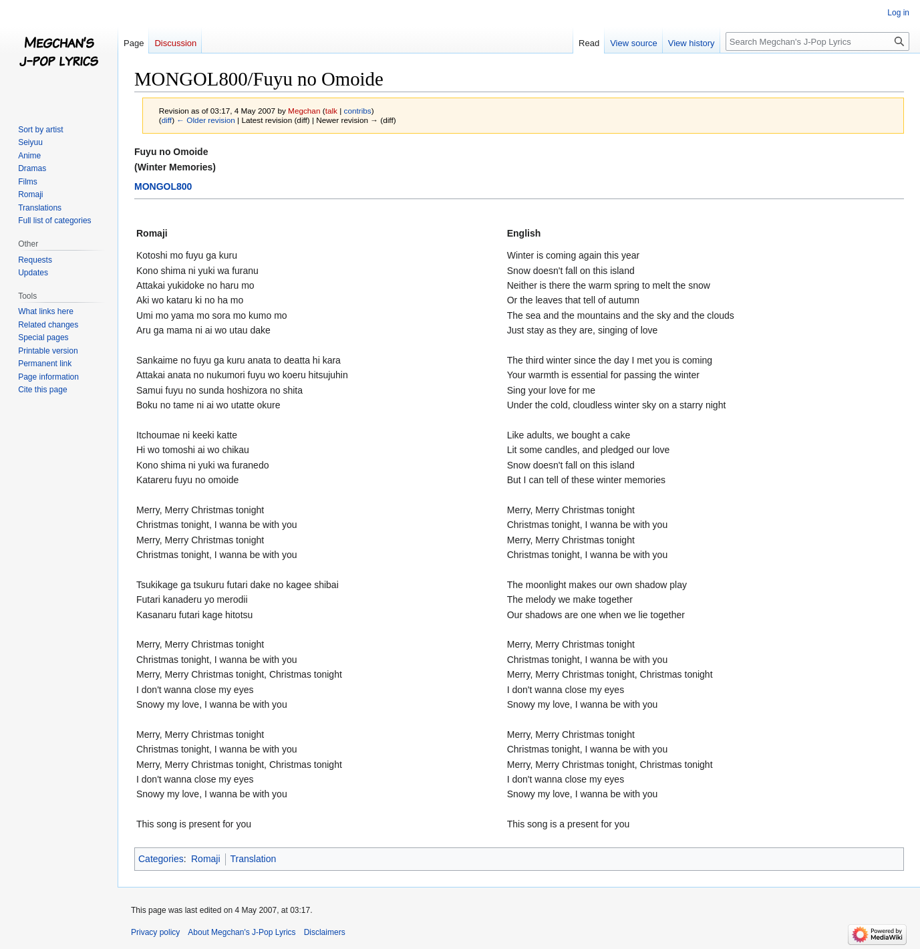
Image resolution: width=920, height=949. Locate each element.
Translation (254, 858)
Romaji (205, 858)
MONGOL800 (163, 186)
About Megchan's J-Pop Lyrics (241, 932)
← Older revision (205, 120)
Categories (161, 858)
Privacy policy (155, 932)
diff (167, 120)
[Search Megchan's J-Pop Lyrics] (817, 41)
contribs (357, 110)
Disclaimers (324, 932)
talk (331, 110)
